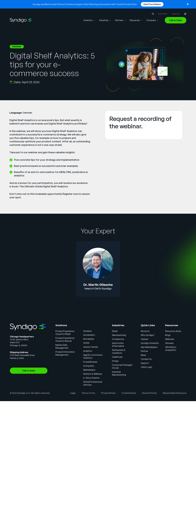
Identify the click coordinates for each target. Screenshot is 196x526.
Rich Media (88, 339)
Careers (144, 339)
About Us (145, 331)
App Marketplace (149, 347)
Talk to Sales (175, 20)
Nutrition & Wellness (92, 374)
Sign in (176, 14)
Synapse (87, 331)
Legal (72, 393)
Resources (135, 20)
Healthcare (117, 357)
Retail (114, 331)
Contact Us (146, 359)
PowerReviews (90, 362)
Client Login (146, 367)
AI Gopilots (88, 366)
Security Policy (149, 393)
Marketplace (89, 370)
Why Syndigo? (147, 335)
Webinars (169, 339)
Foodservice (118, 339)
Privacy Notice (108, 393)
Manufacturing (119, 335)
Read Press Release (152, 4)
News (143, 355)
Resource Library (173, 331)
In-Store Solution (91, 377)
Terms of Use (88, 393)
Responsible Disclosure (174, 393)
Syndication (89, 335)
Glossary (169, 343)
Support (163, 14)
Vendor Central (90, 347)
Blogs (167, 335)
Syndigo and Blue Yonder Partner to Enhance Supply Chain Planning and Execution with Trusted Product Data (85, 4)
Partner (144, 351)
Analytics (87, 351)
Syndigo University (150, 343)
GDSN (86, 343)
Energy (115, 361)
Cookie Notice (128, 393)
